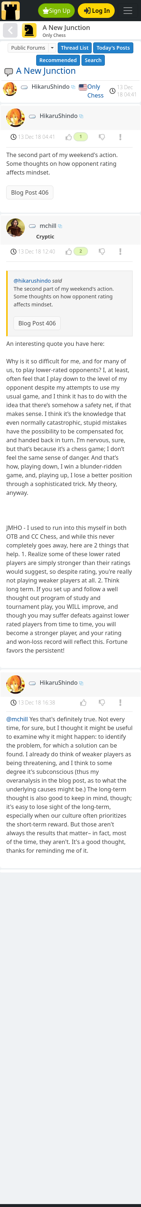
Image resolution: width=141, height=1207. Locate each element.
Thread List (75, 47)
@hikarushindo (32, 280)
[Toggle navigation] (128, 10)
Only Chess (95, 91)
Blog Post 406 (30, 192)
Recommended (58, 60)
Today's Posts (113, 47)
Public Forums (28, 47)
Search (93, 60)
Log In (97, 11)
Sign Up (56, 11)
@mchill (17, 719)
